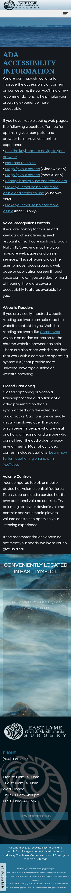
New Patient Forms (35, 826)
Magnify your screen (22, 169)
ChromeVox (50, 332)
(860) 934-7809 (15, 759)
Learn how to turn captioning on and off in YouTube (35, 458)
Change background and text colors (36, 181)
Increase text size (20, 163)
